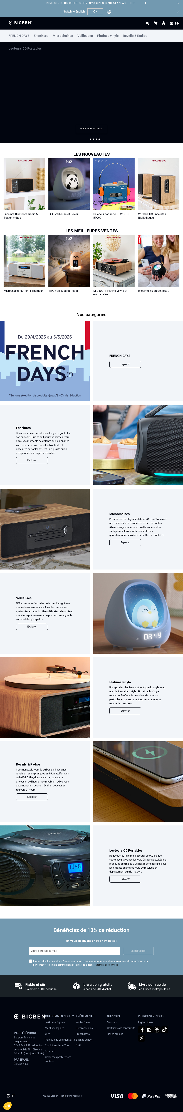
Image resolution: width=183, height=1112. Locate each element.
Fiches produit (115, 1034)
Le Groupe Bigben (55, 1022)
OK (95, 11)
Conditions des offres (57, 1045)
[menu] (91, 36)
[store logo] (20, 23)
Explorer (125, 364)
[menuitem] (21, 36)
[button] (91, 139)
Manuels (112, 1022)
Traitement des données (105, 965)
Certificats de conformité (121, 1028)
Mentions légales (54, 1028)
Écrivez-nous (21, 1063)
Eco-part (50, 1051)
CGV (47, 1034)
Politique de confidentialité (60, 1039)
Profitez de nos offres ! (91, 128)
